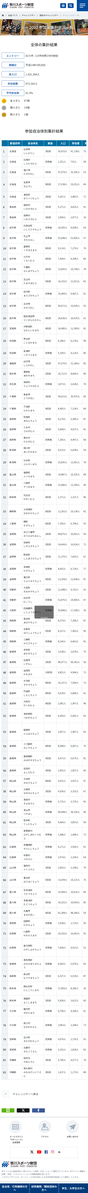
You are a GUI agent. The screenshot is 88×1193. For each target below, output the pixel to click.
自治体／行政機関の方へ (14, 1188)
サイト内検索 (71, 5)
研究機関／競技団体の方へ (44, 1188)
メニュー (82, 5)
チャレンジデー (28, 15)
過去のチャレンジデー (49, 15)
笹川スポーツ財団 (3, 15)
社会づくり (13, 15)
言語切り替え (63, 5)
